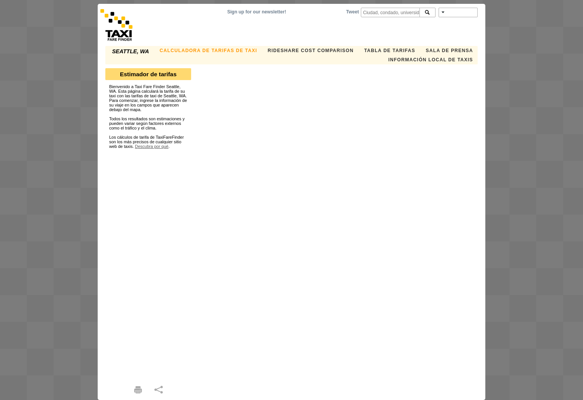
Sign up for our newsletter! (256, 12)
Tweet (352, 12)
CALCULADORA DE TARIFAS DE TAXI (208, 50)
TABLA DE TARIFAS (389, 50)
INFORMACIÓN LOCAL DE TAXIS (430, 59)
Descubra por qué (151, 146)
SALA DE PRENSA (449, 50)
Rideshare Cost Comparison (311, 50)
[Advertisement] (148, 264)
